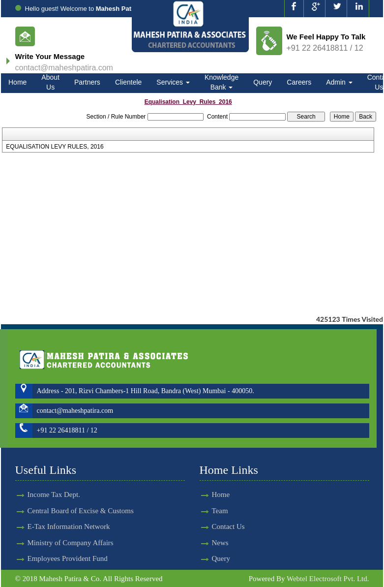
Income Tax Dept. (54, 486)
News (211, 543)
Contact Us (219, 526)
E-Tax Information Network (69, 518)
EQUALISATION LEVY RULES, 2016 (54, 146)
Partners (87, 82)
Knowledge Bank (221, 82)
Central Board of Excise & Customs (81, 502)
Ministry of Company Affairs (71, 534)
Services (173, 82)
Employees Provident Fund (68, 550)
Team (211, 511)
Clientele (128, 82)
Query (262, 82)
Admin (339, 82)
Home (17, 82)
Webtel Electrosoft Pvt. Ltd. (328, 579)
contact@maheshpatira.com (64, 67)
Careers (299, 82)
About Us (50, 82)
